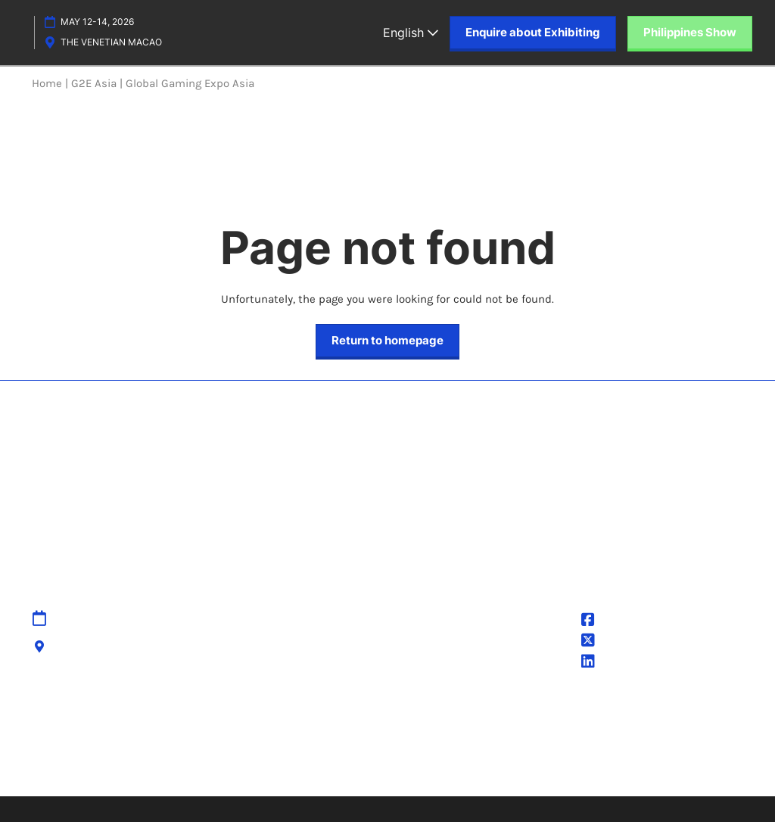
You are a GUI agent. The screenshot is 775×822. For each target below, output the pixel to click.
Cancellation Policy (323, 674)
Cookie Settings (437, 674)
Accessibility (308, 693)
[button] (533, 32)
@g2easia (617, 642)
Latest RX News (223, 743)
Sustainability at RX (655, 743)
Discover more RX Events (99, 743)
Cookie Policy (430, 656)
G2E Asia (614, 663)
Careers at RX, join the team (354, 743)
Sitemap (297, 619)
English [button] (410, 32)
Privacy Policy (431, 619)
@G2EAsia (618, 621)
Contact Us (303, 637)
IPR (283, 656)
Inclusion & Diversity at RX (516, 743)
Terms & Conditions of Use (467, 637)
